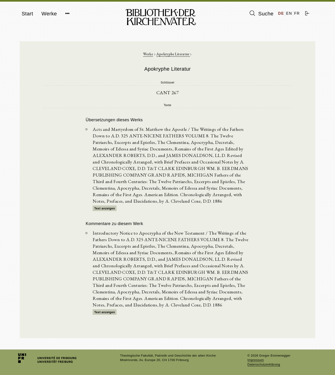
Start (27, 14)
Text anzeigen (104, 208)
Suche (261, 13)
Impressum (256, 360)
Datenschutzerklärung (264, 364)
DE (281, 13)
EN (289, 13)
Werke (49, 14)
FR (297, 13)
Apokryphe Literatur (173, 54)
